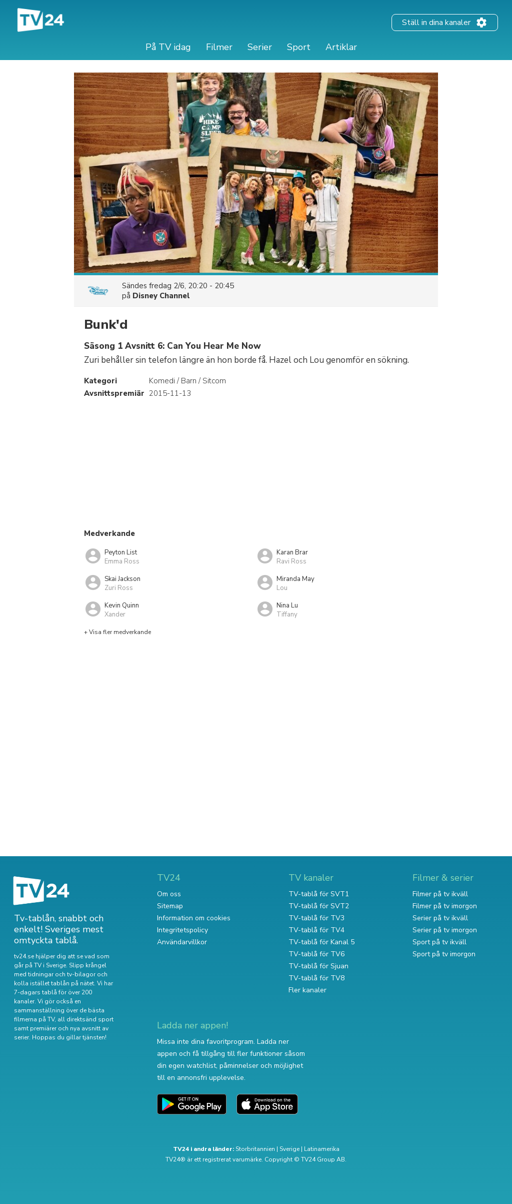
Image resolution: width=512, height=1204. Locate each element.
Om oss (169, 894)
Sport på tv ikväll (439, 942)
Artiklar (341, 47)
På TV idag (168, 47)
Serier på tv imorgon (444, 930)
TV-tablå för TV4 (316, 930)
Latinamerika (322, 1149)
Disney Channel (161, 296)
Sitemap (170, 906)
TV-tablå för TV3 (316, 918)
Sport (298, 47)
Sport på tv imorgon (444, 954)
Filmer (219, 47)
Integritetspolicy (182, 930)
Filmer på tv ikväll (440, 894)
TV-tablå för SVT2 (318, 906)
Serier (260, 47)
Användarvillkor (182, 942)
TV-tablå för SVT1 (318, 894)
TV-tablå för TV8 (316, 978)
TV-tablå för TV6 (316, 954)
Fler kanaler (307, 990)
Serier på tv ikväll (440, 918)
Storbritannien (255, 1149)
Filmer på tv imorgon (444, 906)
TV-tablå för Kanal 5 (321, 942)
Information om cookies (193, 918)
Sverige (290, 1149)
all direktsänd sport (86, 1019)
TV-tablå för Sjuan (318, 966)
